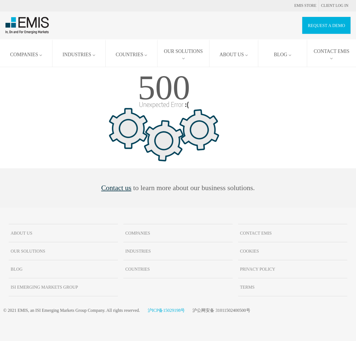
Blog (282, 54)
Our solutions (183, 54)
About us (233, 54)
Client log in (334, 6)
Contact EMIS (331, 54)
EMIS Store (301, 5)
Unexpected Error (164, 104)
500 (164, 87)
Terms (247, 287)
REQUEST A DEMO (326, 25)
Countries (131, 54)
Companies (26, 54)
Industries (79, 54)
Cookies (249, 251)
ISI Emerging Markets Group (44, 287)
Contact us (116, 188)
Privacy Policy (257, 269)
